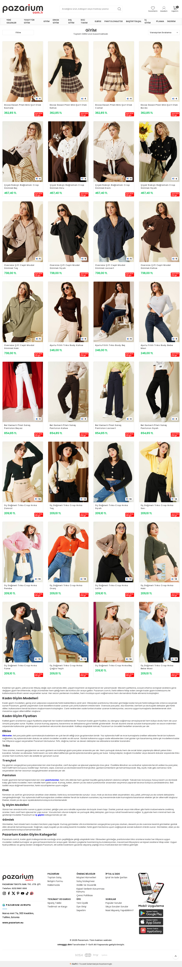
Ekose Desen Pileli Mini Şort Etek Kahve (68, 106)
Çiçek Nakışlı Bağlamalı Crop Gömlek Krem (112, 186)
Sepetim (81, 910)
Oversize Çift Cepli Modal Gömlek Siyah (65, 267)
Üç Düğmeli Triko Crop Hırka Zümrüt (20, 507)
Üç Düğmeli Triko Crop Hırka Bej (113, 665)
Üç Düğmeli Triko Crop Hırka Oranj (66, 587)
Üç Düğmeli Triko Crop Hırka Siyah (111, 507)
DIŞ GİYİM (71, 21)
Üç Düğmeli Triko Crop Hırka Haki (157, 587)
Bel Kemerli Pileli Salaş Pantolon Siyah (154, 427)
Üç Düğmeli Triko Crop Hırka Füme (20, 667)
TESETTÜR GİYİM (29, 21)
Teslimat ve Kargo (57, 906)
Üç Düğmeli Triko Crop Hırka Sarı (157, 507)
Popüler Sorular (114, 903)
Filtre (18, 32)
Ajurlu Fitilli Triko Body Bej (110, 345)
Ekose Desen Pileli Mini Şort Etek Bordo (159, 106)
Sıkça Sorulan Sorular (117, 906)
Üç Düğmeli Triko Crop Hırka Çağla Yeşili (66, 667)
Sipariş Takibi (54, 903)
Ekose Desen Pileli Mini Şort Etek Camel (113, 106)
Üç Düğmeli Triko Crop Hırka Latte (111, 587)
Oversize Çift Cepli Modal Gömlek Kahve (156, 267)
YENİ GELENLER (11, 21)
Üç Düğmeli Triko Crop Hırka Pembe (20, 587)
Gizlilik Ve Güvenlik (86, 885)
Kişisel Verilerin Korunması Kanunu (90, 890)
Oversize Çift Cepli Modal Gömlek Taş (19, 267)
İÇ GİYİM (147, 21)
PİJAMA (160, 21)
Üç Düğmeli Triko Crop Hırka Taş (66, 507)
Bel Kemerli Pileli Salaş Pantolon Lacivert (108, 427)
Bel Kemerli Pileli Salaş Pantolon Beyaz (17, 427)
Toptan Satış (54, 877)
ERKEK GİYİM (56, 21)
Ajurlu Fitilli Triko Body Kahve (66, 345)
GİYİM (46, 21)
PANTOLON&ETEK (113, 21)
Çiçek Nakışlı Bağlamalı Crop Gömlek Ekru (67, 186)
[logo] (22, 9)
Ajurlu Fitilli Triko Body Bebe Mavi (157, 347)
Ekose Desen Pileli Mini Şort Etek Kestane (22, 106)
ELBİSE (98, 21)
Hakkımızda (53, 885)
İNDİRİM (171, 21)
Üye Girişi (81, 906)
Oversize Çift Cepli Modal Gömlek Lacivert (110, 267)
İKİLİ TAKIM (84, 21)
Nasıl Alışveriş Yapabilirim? (120, 910)
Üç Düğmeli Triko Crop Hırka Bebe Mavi (157, 667)
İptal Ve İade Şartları (116, 877)
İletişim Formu (55, 881)
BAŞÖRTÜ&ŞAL (133, 21)
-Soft (73, 964)
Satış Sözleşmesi (85, 881)
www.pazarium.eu (12, 922)
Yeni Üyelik (82, 903)
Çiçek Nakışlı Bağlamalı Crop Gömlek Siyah (158, 186)
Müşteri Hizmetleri (86, 877)
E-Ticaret (81, 964)
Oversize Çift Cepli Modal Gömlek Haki (19, 347)
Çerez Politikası (84, 895)
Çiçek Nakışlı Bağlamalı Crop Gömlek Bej (21, 186)
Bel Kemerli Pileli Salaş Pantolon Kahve (63, 427)
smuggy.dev (64, 944)
